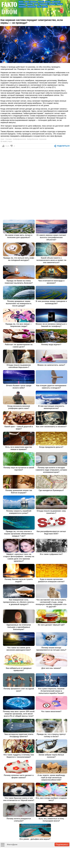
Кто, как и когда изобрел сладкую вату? (51, 799)
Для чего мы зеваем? (51, 668)
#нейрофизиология (19, 139)
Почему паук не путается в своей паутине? (18, 468)
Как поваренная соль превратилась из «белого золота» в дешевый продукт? (18, 602)
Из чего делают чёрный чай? (51, 625)
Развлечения (31, 6)
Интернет (41, 1)
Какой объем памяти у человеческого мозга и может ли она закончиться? (51, 260)
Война (27, 1)
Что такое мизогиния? (51, 711)
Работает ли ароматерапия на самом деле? (19, 345)
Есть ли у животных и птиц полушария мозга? (51, 819)
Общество (52, 4)
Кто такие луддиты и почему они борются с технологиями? (19, 756)
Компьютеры (56, 1)
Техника (45, 6)
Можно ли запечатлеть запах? (51, 365)
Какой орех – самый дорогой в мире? (19, 427)
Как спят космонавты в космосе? (51, 426)
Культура (30, 4)
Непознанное (43, 4)
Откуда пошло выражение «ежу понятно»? (51, 512)
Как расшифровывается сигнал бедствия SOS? (51, 532)
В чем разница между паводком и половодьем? (51, 302)
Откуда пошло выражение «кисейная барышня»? (19, 366)
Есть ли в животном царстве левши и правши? (19, 448)
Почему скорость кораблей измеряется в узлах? (18, 512)
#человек (8, 139)
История (47, 1)
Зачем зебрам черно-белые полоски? (51, 756)
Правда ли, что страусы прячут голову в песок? (51, 735)
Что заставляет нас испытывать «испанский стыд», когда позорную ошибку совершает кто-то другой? (51, 603)
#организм (42, 139)
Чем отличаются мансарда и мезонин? (51, 282)
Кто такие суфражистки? (51, 554)
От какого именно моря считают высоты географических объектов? (51, 237)
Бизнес (21, 1)
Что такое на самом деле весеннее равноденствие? (19, 649)
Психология (22, 6)
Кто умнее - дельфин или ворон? (35, 839)
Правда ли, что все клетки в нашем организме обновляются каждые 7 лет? (18, 533)
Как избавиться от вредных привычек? (18, 669)
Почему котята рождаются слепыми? (19, 819)
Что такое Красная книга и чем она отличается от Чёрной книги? (18, 799)
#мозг (2, 139)
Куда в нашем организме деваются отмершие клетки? (51, 580)
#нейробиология (32, 139)
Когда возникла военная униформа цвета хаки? (18, 407)
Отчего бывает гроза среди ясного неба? (18, 386)
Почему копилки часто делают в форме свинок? (19, 776)
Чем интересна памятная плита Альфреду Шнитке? (18, 735)
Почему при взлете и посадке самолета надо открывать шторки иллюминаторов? (51, 469)
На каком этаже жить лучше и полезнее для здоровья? (18, 236)
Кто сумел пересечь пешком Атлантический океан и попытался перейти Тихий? (51, 691)
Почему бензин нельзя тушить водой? (19, 580)
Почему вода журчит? (51, 344)
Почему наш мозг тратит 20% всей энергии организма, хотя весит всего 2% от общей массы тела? (19, 713)
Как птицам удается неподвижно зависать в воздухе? (51, 386)
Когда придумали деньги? (51, 447)
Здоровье (33, 1)
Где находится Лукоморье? (51, 490)
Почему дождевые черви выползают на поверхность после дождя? (19, 303)
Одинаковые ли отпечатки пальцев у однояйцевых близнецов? (19, 627)
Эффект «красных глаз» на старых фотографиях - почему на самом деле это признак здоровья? (18, 557)
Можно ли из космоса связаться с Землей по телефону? (51, 325)
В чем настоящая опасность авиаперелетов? (51, 407)
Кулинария (22, 4)
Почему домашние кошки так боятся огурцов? (18, 491)
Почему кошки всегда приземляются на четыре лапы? (51, 649)
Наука (36, 4)
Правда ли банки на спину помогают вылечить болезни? (19, 282)
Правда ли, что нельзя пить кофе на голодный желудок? (18, 259)
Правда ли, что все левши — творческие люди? (19, 325)
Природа (59, 4)
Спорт (39, 6)
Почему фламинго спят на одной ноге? (19, 690)
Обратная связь (54, 6)
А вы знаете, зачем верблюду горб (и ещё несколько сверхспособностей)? (51, 777)
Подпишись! (62, 844)
